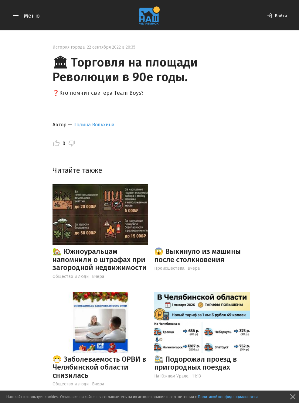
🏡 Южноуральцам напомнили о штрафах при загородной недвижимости (100, 259)
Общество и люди (71, 276)
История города (69, 47)
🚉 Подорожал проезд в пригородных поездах (195, 363)
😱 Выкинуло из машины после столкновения (197, 255)
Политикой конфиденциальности (228, 396)
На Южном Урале (171, 376)
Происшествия (169, 268)
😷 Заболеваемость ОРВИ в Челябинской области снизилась (99, 367)
